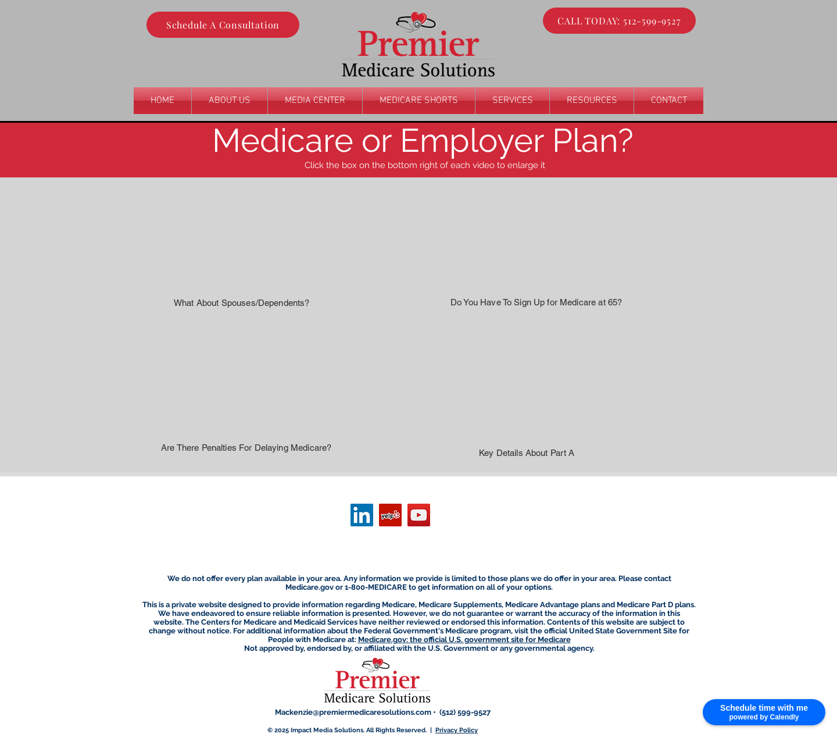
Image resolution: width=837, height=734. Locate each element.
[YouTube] (418, 515)
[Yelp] (390, 515)
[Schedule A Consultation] (222, 25)
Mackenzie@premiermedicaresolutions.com (353, 712)
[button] (512, 100)
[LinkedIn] (361, 515)
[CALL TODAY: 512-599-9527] (619, 21)
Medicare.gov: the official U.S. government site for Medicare (464, 639)
